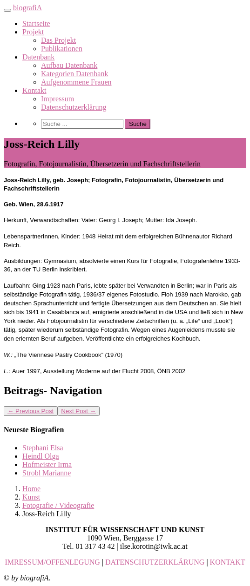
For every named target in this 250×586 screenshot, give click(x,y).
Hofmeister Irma (47, 464)
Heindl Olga (40, 456)
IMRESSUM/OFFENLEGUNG (52, 562)
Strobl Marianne (46, 473)
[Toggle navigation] (7, 10)
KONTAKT (227, 562)
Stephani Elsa (42, 448)
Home (31, 489)
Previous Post (30, 411)
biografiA (27, 8)
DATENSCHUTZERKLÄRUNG (154, 562)
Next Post (78, 411)
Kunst (31, 497)
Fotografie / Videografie (58, 505)
